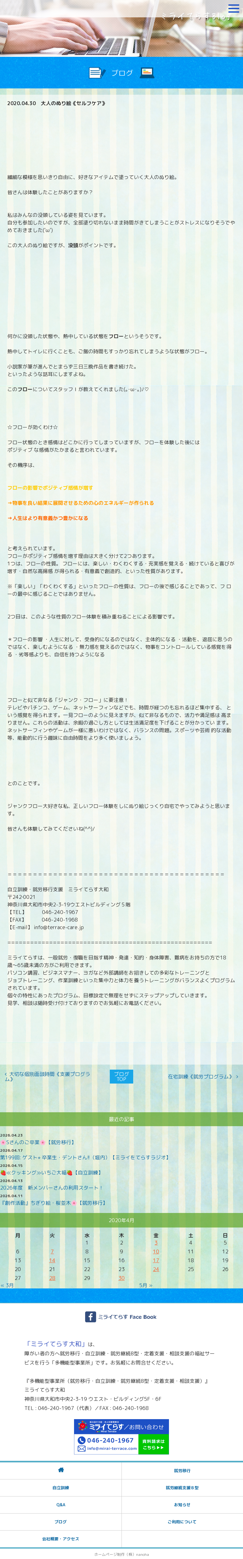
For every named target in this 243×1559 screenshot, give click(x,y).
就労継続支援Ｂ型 (182, 1487)
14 (52, 1259)
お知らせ (182, 1504)
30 (121, 1277)
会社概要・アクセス (60, 1538)
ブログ (60, 1521)
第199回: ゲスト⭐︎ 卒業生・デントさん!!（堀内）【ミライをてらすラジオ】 (85, 1156)
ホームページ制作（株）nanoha (121, 1553)
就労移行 (182, 1469)
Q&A (60, 1504)
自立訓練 (61, 1487)
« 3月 (7, 1284)
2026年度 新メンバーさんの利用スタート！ (52, 1187)
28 (52, 1277)
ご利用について (182, 1521)
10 (156, 1250)
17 (156, 1259)
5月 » (146, 1284)
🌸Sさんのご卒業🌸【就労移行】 (38, 1141)
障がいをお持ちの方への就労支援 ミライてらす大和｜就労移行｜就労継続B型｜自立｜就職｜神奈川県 (42, 8)
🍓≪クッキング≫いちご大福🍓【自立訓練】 (51, 1171)
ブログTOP (121, 1076)
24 (156, 1268)
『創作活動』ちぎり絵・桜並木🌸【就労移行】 (54, 1202)
